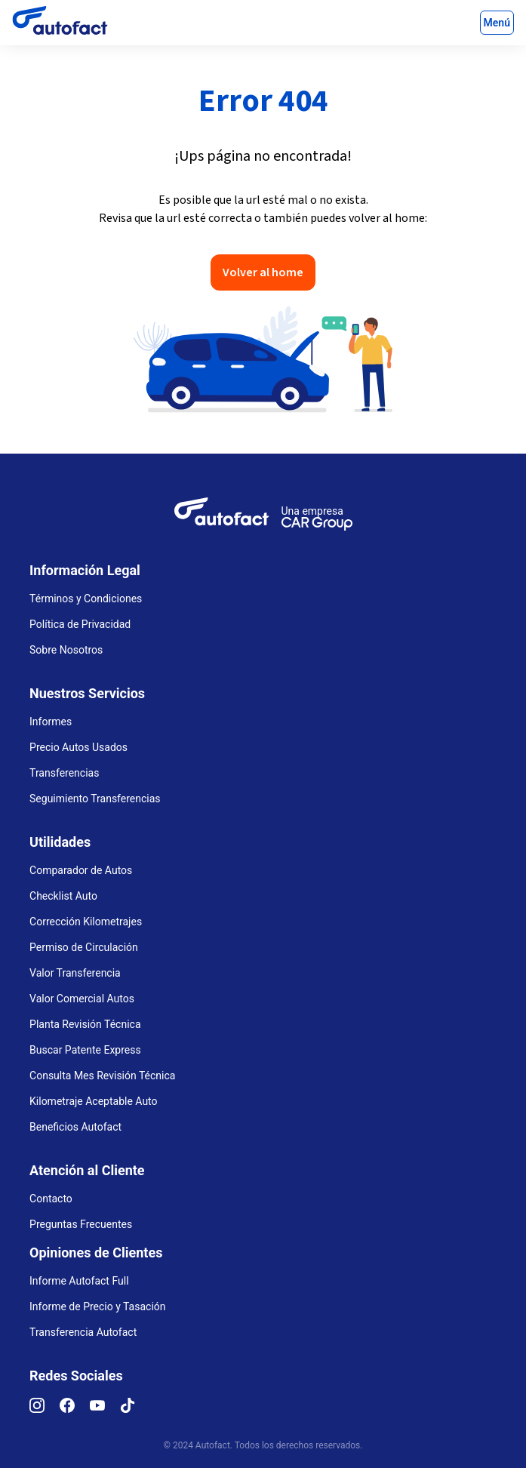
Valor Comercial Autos (81, 999)
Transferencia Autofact (83, 1332)
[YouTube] (105, 1409)
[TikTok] (135, 1409)
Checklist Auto (63, 896)
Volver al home (263, 272)
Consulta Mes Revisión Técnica (102, 1075)
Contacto (50, 1199)
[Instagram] (44, 1409)
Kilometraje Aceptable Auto (93, 1101)
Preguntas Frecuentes (80, 1224)
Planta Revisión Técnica (84, 1024)
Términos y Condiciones (85, 598)
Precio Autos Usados (78, 747)
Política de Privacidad (80, 624)
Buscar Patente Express (85, 1050)
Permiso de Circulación (83, 947)
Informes (50, 722)
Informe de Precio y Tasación (97, 1306)
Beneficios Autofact (75, 1127)
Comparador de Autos (80, 870)
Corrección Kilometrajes (85, 922)
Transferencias (64, 773)
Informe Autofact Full (79, 1281)
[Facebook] (75, 1409)
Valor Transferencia (75, 973)
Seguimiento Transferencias (95, 798)
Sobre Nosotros (66, 650)
